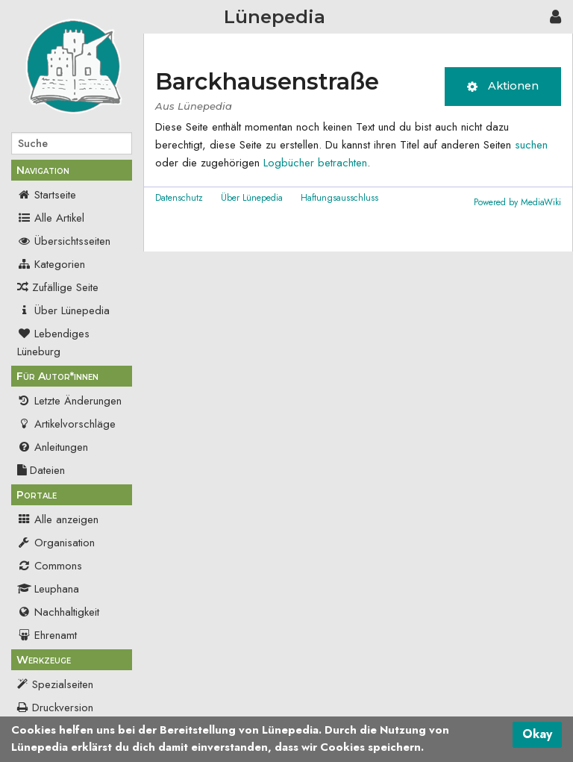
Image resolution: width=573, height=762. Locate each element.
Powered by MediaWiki (517, 202)
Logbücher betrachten (315, 162)
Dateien (41, 470)
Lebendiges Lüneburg (53, 342)
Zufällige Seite (65, 287)
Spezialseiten (62, 684)
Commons (49, 566)
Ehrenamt (47, 635)
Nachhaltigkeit (58, 612)
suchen (531, 145)
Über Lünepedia (63, 310)
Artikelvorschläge (66, 424)
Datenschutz (179, 197)
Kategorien (51, 264)
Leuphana (48, 589)
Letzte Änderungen (69, 401)
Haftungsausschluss (339, 197)
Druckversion (62, 707)
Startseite (46, 195)
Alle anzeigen (57, 519)
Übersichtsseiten (63, 241)
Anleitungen (52, 447)
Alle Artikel (50, 218)
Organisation (56, 542)
